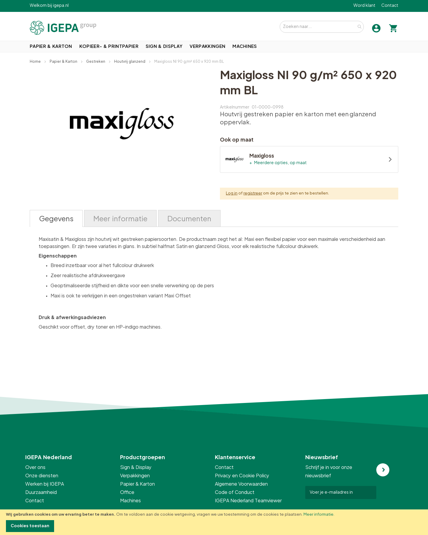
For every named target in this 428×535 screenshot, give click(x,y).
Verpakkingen (135, 475)
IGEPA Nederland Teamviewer (248, 500)
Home (36, 61)
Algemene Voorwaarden (241, 484)
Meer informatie (318, 515)
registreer (252, 193)
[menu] (214, 46)
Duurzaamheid (41, 492)
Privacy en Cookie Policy (242, 475)
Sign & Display (136, 467)
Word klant (364, 6)
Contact (389, 6)
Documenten (189, 219)
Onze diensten (41, 475)
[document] (214, 522)
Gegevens (56, 219)
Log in (231, 193)
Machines (130, 500)
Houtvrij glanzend (130, 61)
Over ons (35, 467)
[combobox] (322, 27)
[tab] (56, 218)
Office (127, 492)
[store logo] (63, 28)
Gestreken (96, 61)
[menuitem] (51, 46)
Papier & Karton (64, 61)
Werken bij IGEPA (44, 484)
